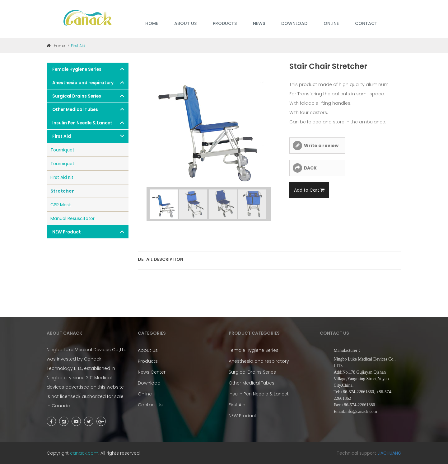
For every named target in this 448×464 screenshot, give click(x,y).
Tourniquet (62, 150)
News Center (152, 372)
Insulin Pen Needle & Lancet (82, 123)
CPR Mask (60, 205)
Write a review (321, 145)
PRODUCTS (225, 23)
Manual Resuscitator (72, 218)
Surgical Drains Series (76, 96)
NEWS (259, 23)
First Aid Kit (61, 177)
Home (56, 45)
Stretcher (62, 191)
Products (148, 361)
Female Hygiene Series (76, 69)
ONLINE (331, 23)
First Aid (61, 136)
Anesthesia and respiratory (83, 83)
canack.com (84, 453)
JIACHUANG (389, 453)
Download (149, 383)
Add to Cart (309, 190)
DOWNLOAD (294, 23)
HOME (151, 23)
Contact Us (150, 405)
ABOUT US (185, 23)
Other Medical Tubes (75, 109)
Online (145, 394)
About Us (148, 350)
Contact (366, 23)
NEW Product (66, 232)
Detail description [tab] (160, 259)
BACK (310, 168)
